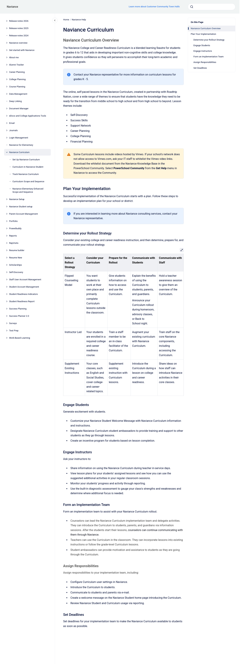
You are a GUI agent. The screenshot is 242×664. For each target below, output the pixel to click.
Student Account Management (24, 287)
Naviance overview (18, 43)
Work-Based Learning (19, 338)
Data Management (18, 94)
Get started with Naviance (21, 50)
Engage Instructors (202, 51)
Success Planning (17, 308)
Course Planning (17, 86)
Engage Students (201, 45)
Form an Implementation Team (208, 56)
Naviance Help (79, 19)
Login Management (18, 137)
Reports (13, 235)
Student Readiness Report (22, 301)
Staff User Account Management (25, 279)
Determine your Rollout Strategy (209, 40)
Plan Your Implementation (203, 34)
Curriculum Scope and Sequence (28, 181)
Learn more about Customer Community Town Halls (154, 6)
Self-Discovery (16, 272)
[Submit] (191, 7)
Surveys (13, 323)
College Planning (17, 79)
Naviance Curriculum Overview (206, 28)
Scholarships (15, 265)
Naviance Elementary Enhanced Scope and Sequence (27, 190)
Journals (13, 130)
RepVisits (13, 243)
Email (12, 123)
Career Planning (17, 72)
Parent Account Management (23, 214)
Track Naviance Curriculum (25, 174)
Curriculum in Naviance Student (27, 167)
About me (14, 57)
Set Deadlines (200, 68)
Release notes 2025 (19, 28)
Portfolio (13, 221)
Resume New (15, 257)
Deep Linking (15, 101)
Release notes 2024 (19, 35)
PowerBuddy (15, 228)
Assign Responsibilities (204, 62)
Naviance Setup (16, 199)
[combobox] (211, 7)
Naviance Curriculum (19, 152)
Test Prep (14, 330)
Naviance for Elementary (21, 145)
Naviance (12, 6)
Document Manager (19, 108)
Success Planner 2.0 (19, 316)
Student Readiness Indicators (23, 294)
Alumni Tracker (16, 64)
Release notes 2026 (19, 21)
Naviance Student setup (20, 206)
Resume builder (16, 250)
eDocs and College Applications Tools (27, 116)
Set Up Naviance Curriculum (26, 159)
